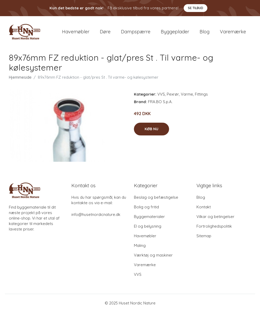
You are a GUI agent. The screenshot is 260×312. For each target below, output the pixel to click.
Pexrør (173, 94)
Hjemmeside (20, 77)
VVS (161, 94)
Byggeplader (175, 32)
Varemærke (233, 32)
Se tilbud (195, 8)
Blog (204, 32)
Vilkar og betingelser (215, 216)
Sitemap (203, 235)
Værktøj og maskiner (153, 255)
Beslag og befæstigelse (156, 197)
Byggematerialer (149, 216)
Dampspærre (135, 32)
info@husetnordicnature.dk (95, 214)
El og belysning (147, 226)
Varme (187, 94)
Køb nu (151, 129)
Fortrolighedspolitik (214, 226)
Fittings (201, 94)
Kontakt (203, 206)
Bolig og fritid (146, 206)
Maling (140, 245)
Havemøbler (75, 32)
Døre (105, 32)
